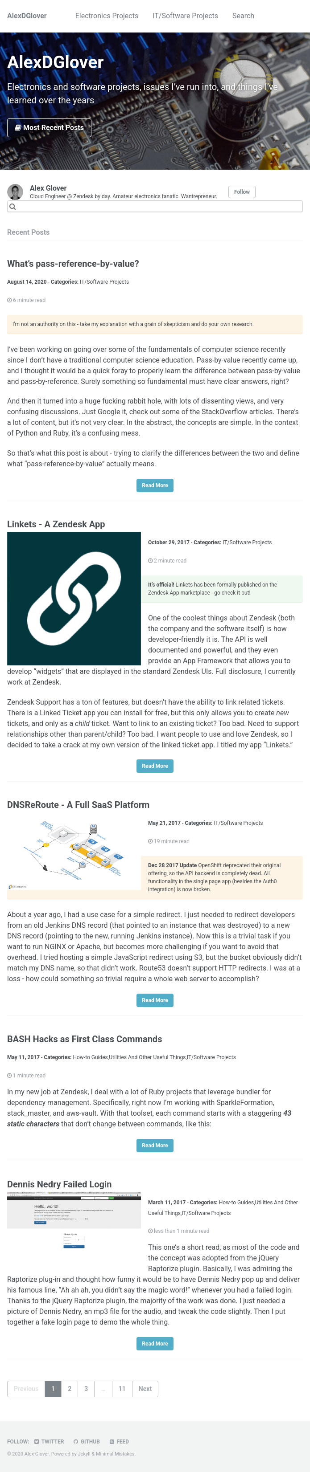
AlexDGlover (27, 16)
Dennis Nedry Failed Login (59, 1184)
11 (122, 1388)
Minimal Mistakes (115, 1454)
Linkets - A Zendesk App (56, 524)
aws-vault (81, 1113)
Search (243, 16)
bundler (248, 1092)
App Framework (208, 660)
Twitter (48, 1442)
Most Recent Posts (49, 127)
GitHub (85, 1442)
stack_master (28, 1113)
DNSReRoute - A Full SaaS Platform (78, 804)
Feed (118, 1442)
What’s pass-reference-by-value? (73, 263)
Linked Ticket (61, 713)
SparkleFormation (244, 1102)
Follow (242, 192)
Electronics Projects (106, 16)
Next (145, 1388)
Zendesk (263, 618)
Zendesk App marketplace (179, 593)
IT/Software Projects (185, 16)
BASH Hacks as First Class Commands (84, 1039)
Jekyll (84, 1454)
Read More (155, 485)
